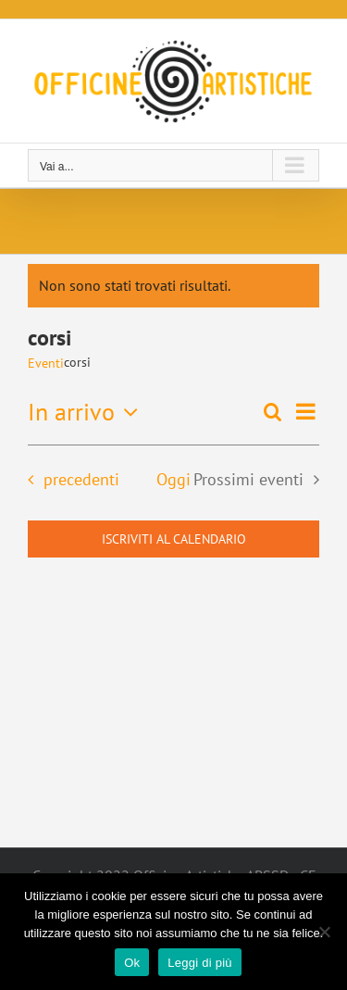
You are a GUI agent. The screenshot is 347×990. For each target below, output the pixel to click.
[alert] (173, 285)
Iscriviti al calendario (174, 539)
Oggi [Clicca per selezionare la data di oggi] (173, 479)
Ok (132, 963)
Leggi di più (199, 963)
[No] (324, 931)
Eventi (46, 363)
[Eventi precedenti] (68, 479)
